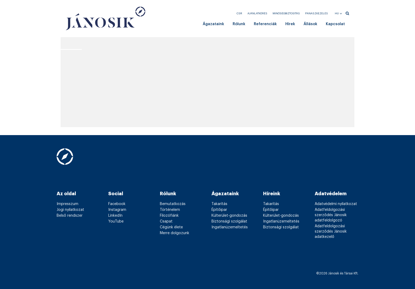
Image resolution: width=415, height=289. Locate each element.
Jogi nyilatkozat (70, 210)
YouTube (116, 221)
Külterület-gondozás (229, 215)
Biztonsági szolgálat (229, 221)
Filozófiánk (169, 215)
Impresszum (67, 204)
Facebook (116, 204)
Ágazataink (213, 24)
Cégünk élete (171, 227)
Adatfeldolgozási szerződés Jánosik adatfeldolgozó (331, 215)
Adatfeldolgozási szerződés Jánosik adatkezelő (331, 231)
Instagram (117, 210)
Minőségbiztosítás (286, 13)
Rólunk (239, 24)
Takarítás (219, 204)
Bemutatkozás (173, 204)
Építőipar (219, 210)
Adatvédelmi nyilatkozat (336, 204)
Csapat (166, 221)
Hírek (290, 24)
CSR (239, 13)
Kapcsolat (335, 24)
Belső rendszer (70, 215)
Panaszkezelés (316, 13)
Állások (310, 24)
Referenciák (265, 24)
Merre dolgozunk (174, 233)
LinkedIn (115, 215)
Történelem (170, 210)
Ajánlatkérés (257, 13)
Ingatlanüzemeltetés (229, 227)
